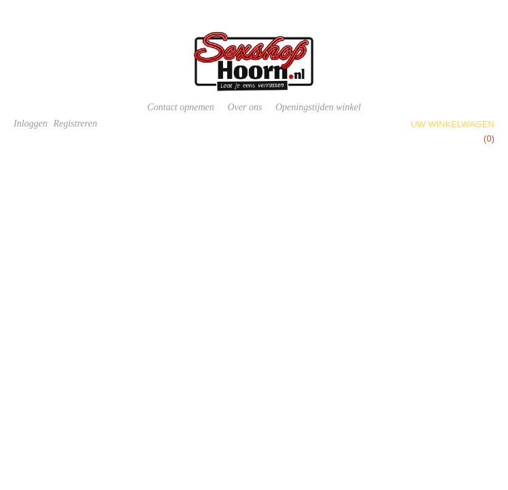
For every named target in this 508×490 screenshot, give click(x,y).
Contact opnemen (180, 107)
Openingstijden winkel (318, 107)
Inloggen (31, 123)
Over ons (244, 107)
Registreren (75, 123)
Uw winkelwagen (452, 124)
